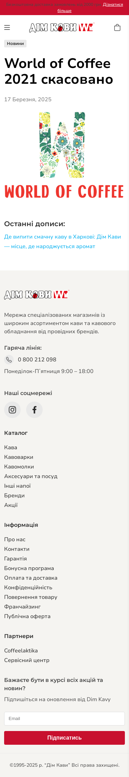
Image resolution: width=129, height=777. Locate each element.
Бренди (14, 495)
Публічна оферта (27, 616)
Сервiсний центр (27, 660)
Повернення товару (30, 597)
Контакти (17, 549)
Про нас (14, 539)
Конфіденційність (28, 587)
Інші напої (17, 486)
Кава (10, 447)
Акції (11, 505)
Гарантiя (15, 559)
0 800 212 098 (37, 359)
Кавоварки (18, 457)
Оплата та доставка (30, 578)
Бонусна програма (29, 568)
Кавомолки (19, 467)
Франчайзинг (22, 607)
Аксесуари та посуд (30, 476)
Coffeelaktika (21, 650)
